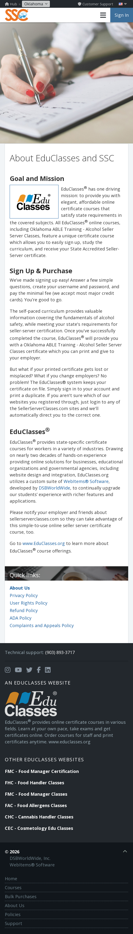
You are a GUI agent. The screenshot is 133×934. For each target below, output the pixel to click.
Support (13, 923)
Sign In (122, 15)
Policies (13, 914)
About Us (20, 588)
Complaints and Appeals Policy (42, 625)
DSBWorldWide (54, 488)
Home (11, 878)
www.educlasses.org (69, 742)
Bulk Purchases (21, 896)
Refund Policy (24, 610)
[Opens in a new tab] (7, 670)
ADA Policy (20, 618)
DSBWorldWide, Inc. (30, 858)
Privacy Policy (24, 595)
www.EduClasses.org (43, 543)
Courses (13, 887)
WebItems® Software (86, 481)
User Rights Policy (28, 603)
